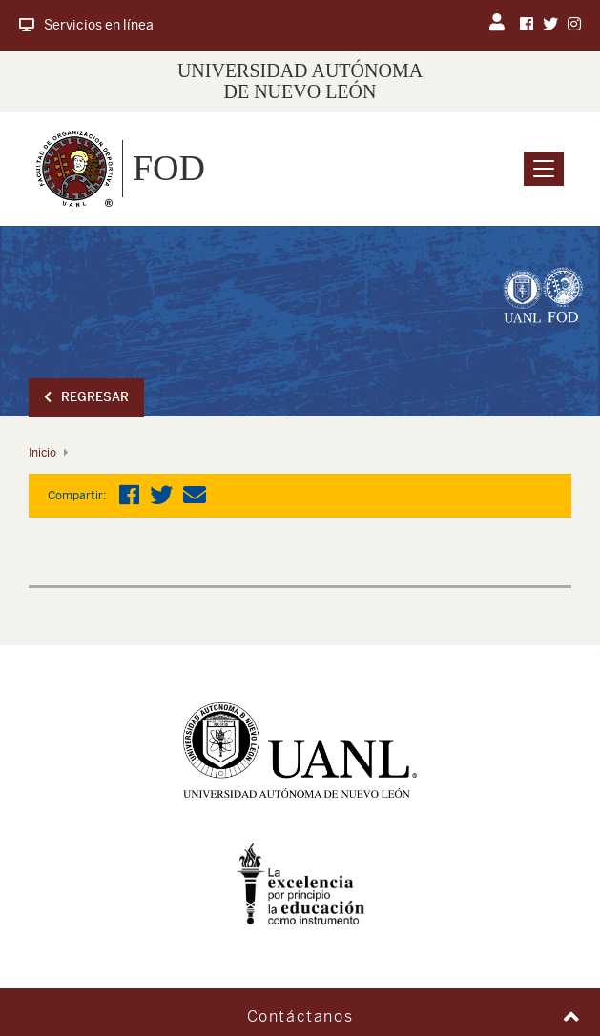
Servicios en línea (86, 24)
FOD (169, 168)
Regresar (86, 397)
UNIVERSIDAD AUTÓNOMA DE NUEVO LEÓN (300, 81)
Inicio (42, 452)
